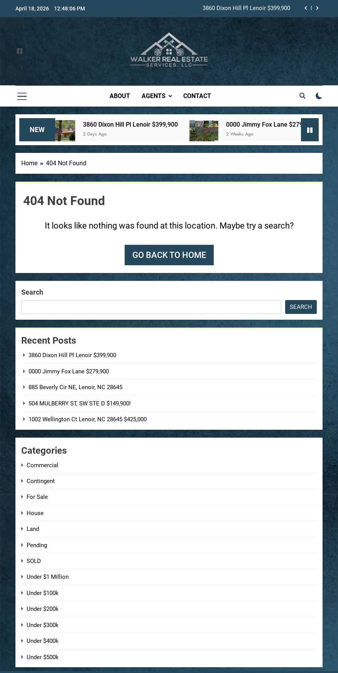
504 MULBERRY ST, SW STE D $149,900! (80, 403)
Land (33, 529)
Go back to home (169, 255)
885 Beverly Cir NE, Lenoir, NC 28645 (75, 387)
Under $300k (43, 625)
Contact (197, 96)
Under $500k (43, 657)
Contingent (41, 481)
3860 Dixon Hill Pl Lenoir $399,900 (246, 8)
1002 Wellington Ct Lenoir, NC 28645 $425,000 (88, 419)
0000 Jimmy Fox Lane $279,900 (277, 124)
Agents (154, 96)
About (120, 96)
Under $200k (43, 608)
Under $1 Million (48, 576)
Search (32, 292)
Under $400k (43, 640)
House (35, 513)
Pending (37, 545)
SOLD (34, 561)
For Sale (37, 496)
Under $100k (43, 593)
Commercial (42, 465)
